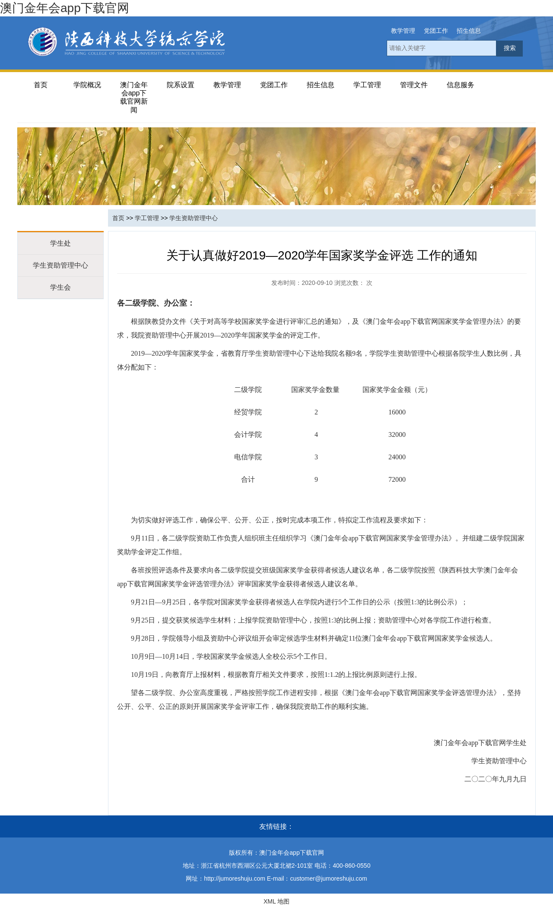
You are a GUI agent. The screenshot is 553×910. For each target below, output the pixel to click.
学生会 (60, 287)
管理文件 (414, 84)
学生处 (60, 243)
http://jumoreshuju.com (234, 878)
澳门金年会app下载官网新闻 (134, 97)
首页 (41, 84)
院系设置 (180, 84)
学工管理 (367, 84)
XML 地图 (276, 901)
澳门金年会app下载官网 (64, 8)
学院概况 (87, 84)
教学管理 (403, 30)
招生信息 (469, 30)
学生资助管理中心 (60, 265)
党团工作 (436, 30)
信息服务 (460, 84)
